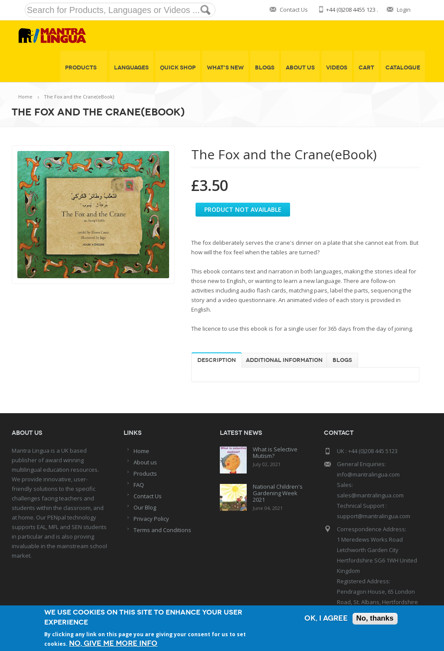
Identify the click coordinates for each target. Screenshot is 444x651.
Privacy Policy (151, 519)
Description (216, 360)
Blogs (264, 67)
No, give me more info (113, 643)
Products (84, 67)
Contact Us (294, 9)
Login (404, 9)
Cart (366, 67)
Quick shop (178, 67)
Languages (131, 67)
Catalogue (402, 67)
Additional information (284, 360)
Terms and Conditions (162, 530)
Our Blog (145, 507)
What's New (225, 67)
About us (145, 462)
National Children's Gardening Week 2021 (278, 493)
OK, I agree (325, 618)
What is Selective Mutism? (275, 452)
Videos (336, 67)
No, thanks (375, 619)
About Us (300, 67)
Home (25, 96)
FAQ (139, 485)
